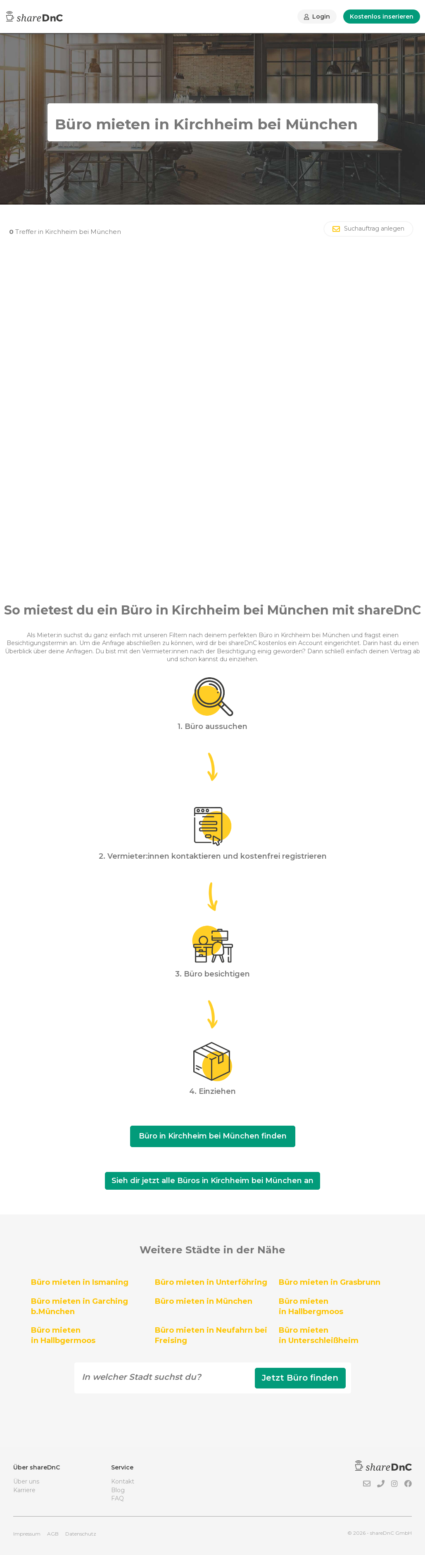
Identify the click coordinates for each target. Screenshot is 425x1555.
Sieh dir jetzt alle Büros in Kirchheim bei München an (212, 1180)
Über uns (26, 1481)
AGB (53, 1534)
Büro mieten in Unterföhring (211, 1282)
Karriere (24, 1490)
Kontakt (122, 1481)
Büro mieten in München (203, 1301)
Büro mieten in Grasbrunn (329, 1282)
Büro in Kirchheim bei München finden (213, 1136)
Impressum (26, 1534)
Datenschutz (80, 1534)
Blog (118, 1490)
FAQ (117, 1498)
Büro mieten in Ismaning (79, 1282)
